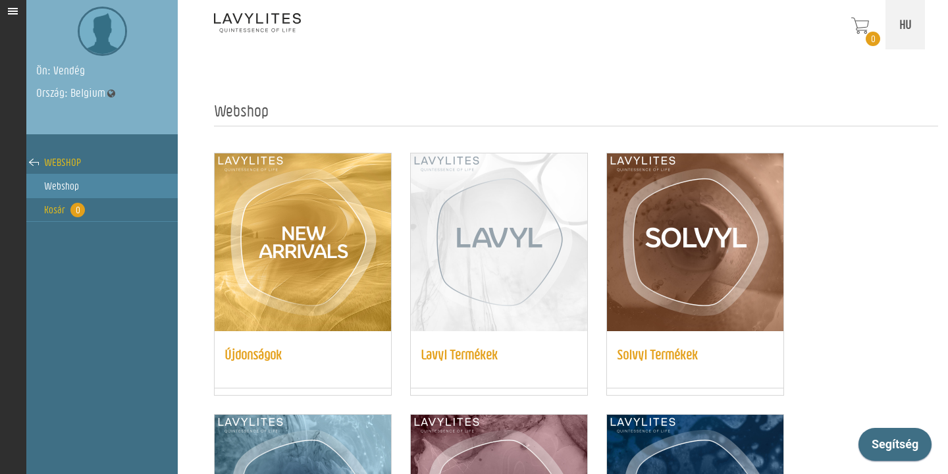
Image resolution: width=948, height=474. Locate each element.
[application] (895, 447)
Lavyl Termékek (459, 354)
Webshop (62, 162)
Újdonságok (253, 354)
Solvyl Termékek (657, 354)
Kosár (64, 210)
